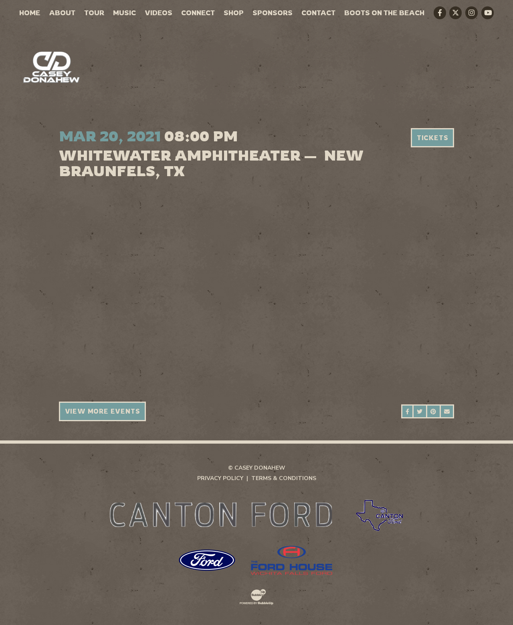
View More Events (102, 411)
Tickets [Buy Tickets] (432, 138)
